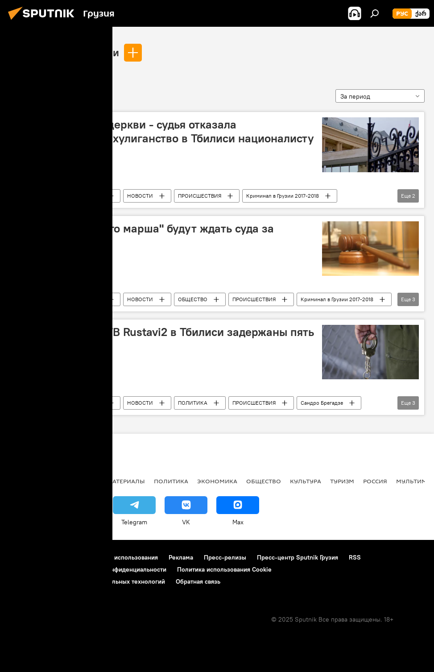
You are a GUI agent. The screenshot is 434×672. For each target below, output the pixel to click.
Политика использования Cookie (224, 569)
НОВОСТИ (140, 195)
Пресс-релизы (225, 557)
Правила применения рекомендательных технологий (87, 581)
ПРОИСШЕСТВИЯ (199, 195)
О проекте (24, 557)
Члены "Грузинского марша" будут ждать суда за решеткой (144, 235)
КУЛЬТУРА (305, 481)
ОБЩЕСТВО (192, 299)
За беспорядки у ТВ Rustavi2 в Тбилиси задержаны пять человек (164, 339)
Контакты (63, 557)
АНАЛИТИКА (67, 481)
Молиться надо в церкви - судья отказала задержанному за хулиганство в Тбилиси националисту (164, 131)
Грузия (94, 195)
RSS (355, 557)
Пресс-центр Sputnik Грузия (297, 557)
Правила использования (123, 557)
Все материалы (120, 481)
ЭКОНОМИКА (217, 481)
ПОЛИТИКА (192, 402)
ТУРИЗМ (342, 481)
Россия (375, 481)
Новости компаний (36, 569)
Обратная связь (198, 581)
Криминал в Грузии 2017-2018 (282, 195)
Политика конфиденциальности (120, 569)
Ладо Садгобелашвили (64, 52)
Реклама (181, 557)
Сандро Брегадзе (322, 402)
